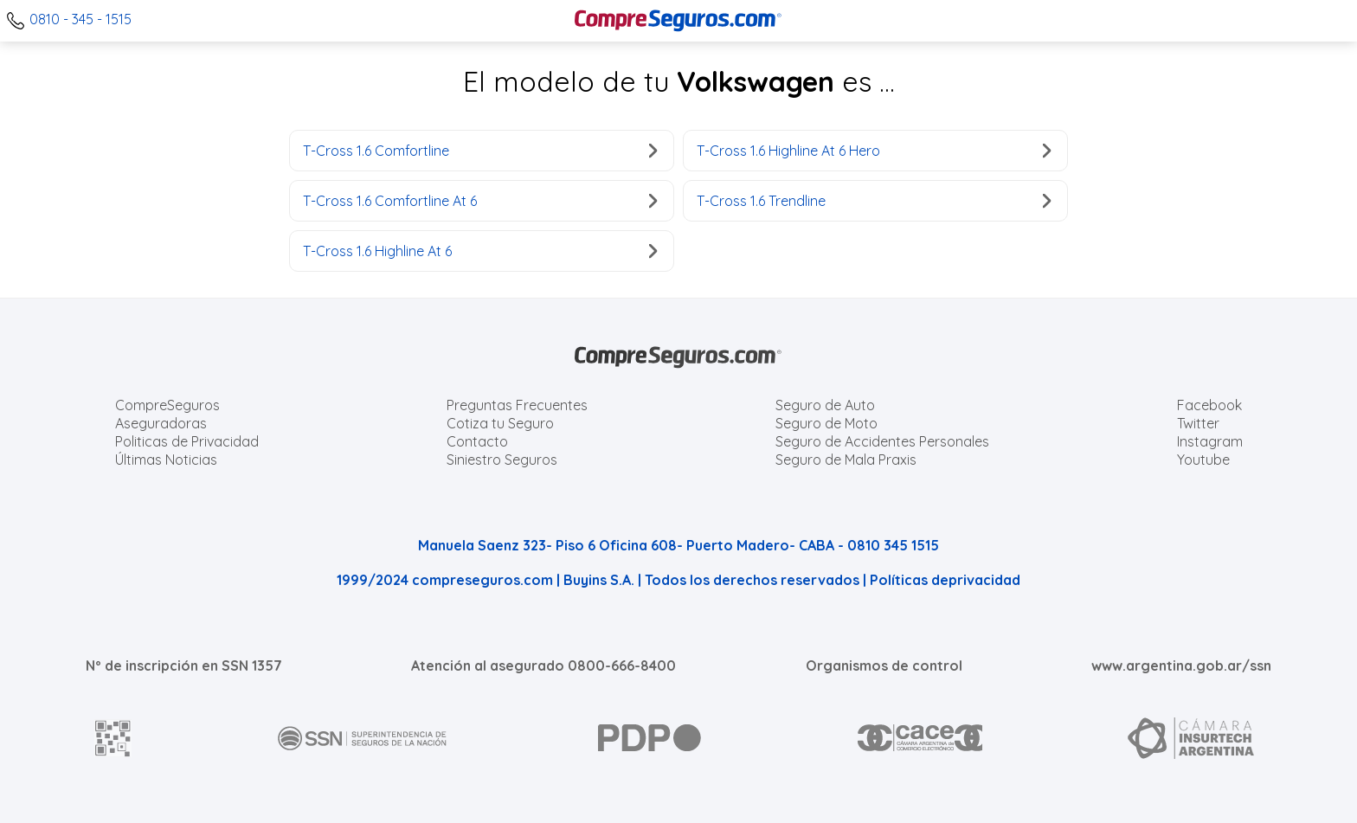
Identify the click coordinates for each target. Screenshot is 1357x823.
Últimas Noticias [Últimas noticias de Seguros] (166, 459)
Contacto (477, 441)
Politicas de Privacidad (187, 441)
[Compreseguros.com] (678, 21)
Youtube (1203, 459)
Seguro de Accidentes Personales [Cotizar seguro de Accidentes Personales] (882, 441)
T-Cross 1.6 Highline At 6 (480, 251)
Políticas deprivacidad (945, 579)
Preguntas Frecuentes (517, 405)
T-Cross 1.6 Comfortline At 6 (480, 200)
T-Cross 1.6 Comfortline (480, 150)
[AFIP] (113, 738)
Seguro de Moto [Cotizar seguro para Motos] (826, 423)
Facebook (1209, 405)
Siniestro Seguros (502, 459)
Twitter (1198, 423)
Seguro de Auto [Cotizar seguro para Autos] (825, 405)
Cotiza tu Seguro (500, 423)
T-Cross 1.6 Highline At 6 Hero (874, 150)
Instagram (1210, 441)
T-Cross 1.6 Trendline (874, 200)
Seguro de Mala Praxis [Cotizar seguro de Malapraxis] (845, 459)
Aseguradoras (161, 423)
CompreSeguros (167, 405)
